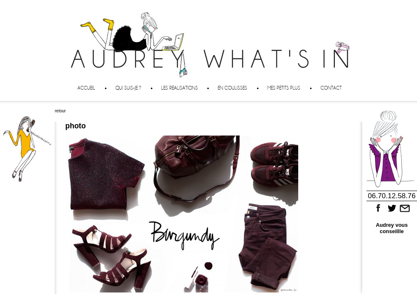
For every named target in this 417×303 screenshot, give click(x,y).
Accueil (86, 87)
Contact (331, 87)
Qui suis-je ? (128, 87)
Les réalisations (179, 87)
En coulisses (232, 87)
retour (60, 111)
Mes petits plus (283, 87)
